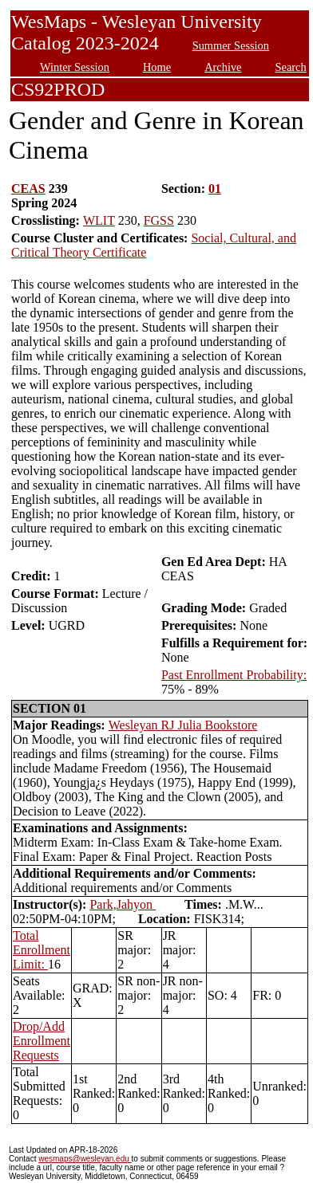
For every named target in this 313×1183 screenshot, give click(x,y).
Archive (222, 67)
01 (214, 188)
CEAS (28, 188)
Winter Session (74, 67)
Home (157, 67)
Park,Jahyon (122, 904)
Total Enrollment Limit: (41, 950)
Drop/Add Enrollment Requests (41, 1041)
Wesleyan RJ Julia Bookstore (183, 725)
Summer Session (230, 45)
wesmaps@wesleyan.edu (84, 1158)
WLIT (99, 220)
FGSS (159, 220)
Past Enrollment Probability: (234, 675)
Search (291, 67)
